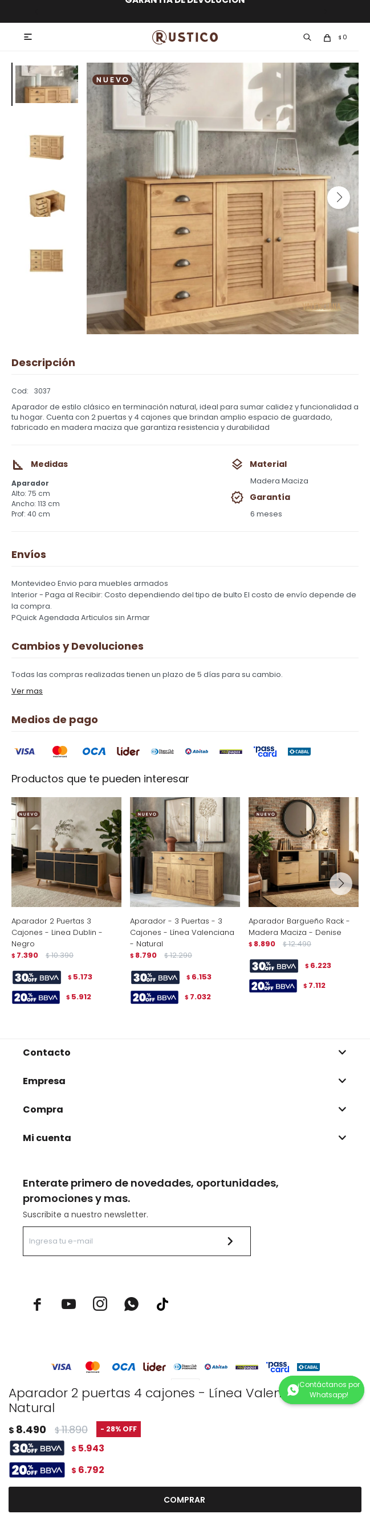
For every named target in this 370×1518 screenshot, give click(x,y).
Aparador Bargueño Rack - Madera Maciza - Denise (299, 927)
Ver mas (27, 691)
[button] (338, 197)
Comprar (184, 1499)
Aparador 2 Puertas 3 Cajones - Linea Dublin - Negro (57, 932)
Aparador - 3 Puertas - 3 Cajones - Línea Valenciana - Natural (182, 932)
